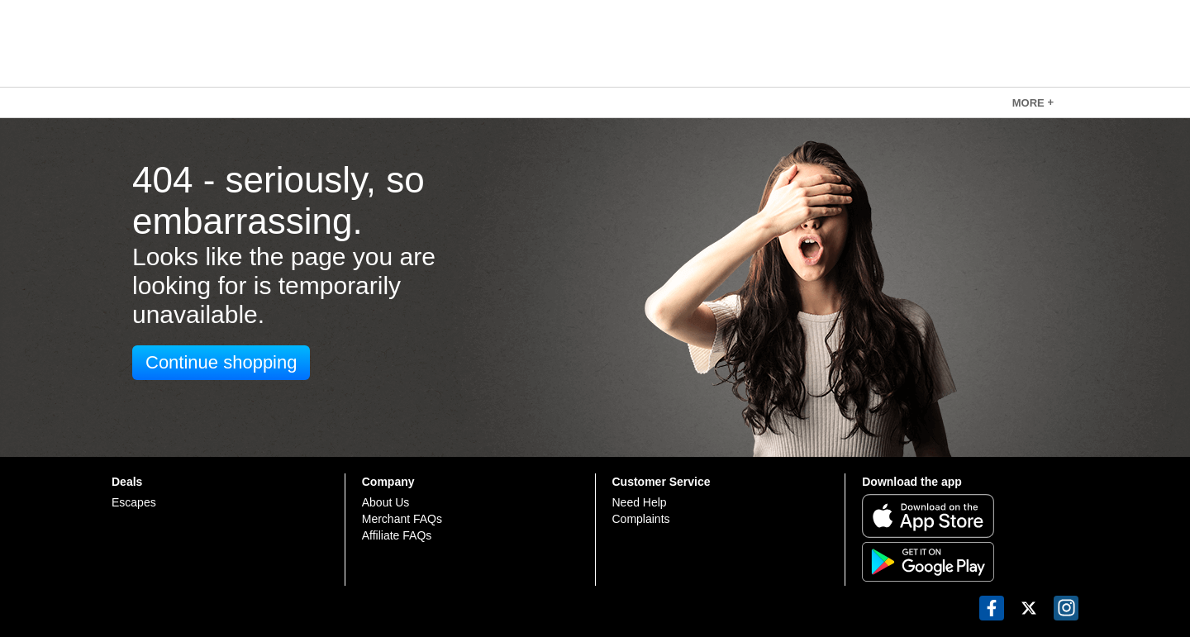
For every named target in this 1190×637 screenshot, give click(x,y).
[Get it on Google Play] (970, 561)
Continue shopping (221, 362)
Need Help (639, 502)
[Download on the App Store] (970, 516)
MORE (1033, 103)
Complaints (641, 518)
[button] (991, 608)
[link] (1033, 102)
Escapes (134, 502)
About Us (386, 502)
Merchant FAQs (402, 518)
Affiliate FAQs (397, 535)
